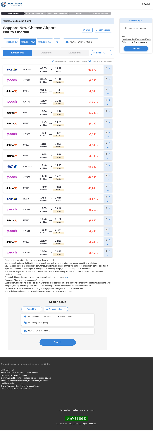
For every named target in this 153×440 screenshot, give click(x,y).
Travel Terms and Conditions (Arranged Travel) (20, 386)
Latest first (45, 53)
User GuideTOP (7, 370)
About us (90, 410)
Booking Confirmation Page (12, 383)
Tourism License (78, 410)
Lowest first (74, 53)
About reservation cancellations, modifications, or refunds (25, 381)
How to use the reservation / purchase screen (20, 372)
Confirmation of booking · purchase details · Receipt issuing (26, 378)
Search (57, 342)
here (66, 277)
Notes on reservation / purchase (14, 375)
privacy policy (64, 410)
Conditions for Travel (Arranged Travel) (17, 389)
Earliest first (17, 53)
